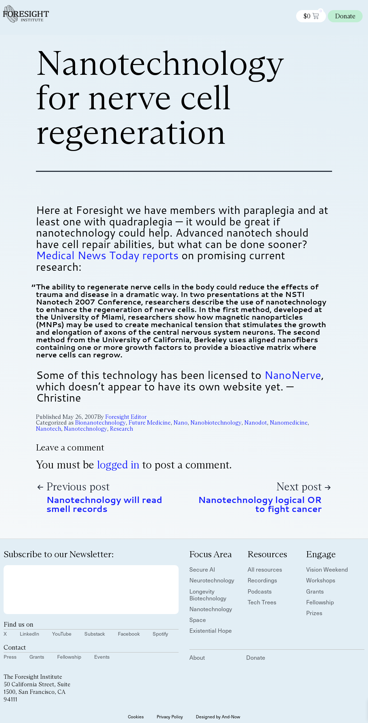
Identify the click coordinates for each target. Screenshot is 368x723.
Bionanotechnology (100, 422)
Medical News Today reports (107, 255)
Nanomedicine (289, 422)
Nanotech (48, 428)
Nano (181, 422)
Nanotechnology (85, 428)
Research (121, 428)
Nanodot (255, 422)
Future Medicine (150, 422)
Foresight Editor (126, 416)
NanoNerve (292, 375)
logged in (118, 464)
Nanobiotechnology (216, 422)
